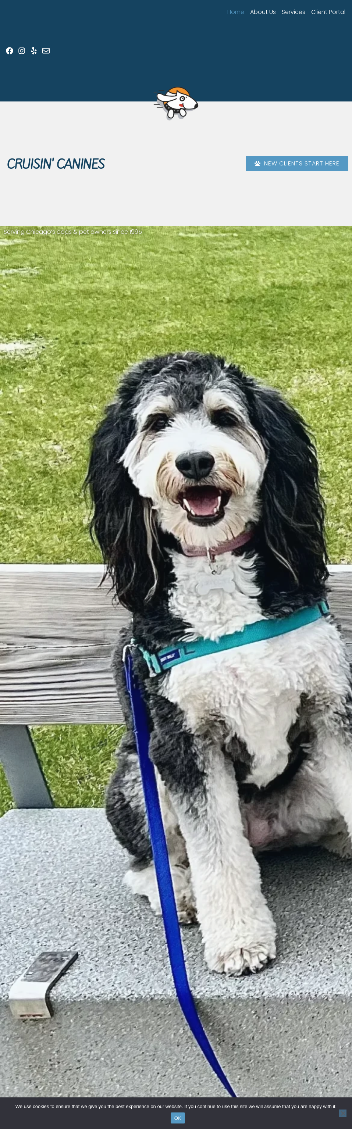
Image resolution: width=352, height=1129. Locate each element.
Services (293, 12)
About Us (263, 12)
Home (235, 12)
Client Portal (328, 12)
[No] (342, 1113)
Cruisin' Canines (55, 164)
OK (177, 1118)
